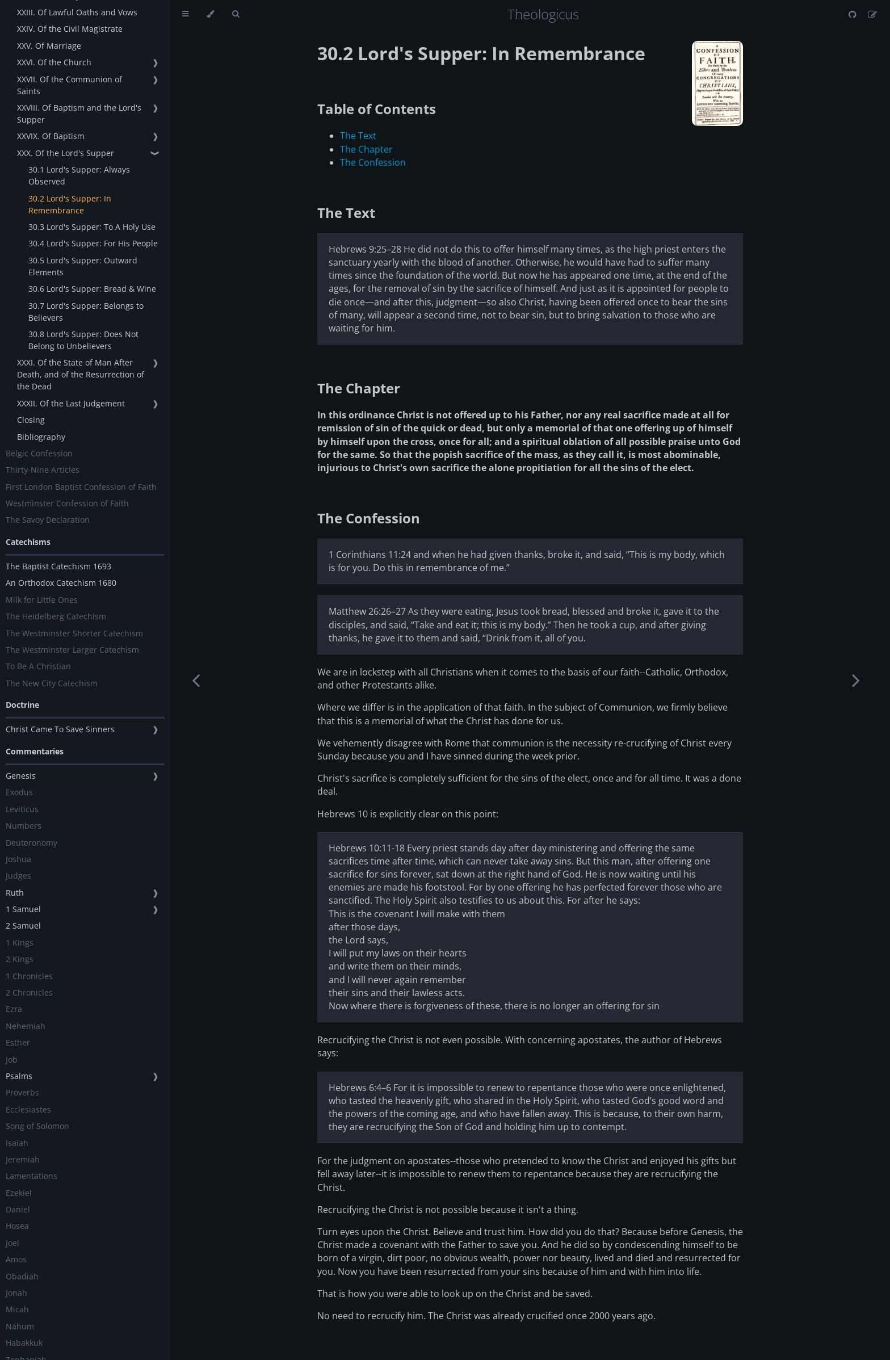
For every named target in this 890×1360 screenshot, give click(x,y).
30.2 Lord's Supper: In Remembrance (69, 204)
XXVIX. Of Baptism (51, 136)
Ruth (15, 892)
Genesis (21, 775)
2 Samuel (23, 925)
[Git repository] (853, 14)
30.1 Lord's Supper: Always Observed (79, 175)
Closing (31, 419)
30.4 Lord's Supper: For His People (93, 243)
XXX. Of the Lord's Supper (65, 153)
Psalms (19, 1076)
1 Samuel (23, 909)
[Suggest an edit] (872, 14)
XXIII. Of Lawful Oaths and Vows (77, 12)
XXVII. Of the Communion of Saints (69, 85)
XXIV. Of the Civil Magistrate (70, 28)
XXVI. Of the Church (54, 62)
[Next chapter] (855, 680)
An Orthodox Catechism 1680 (61, 582)
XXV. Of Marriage (49, 45)
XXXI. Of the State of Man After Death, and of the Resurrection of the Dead (80, 374)
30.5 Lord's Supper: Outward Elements (82, 266)
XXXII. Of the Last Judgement (71, 403)
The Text (358, 135)
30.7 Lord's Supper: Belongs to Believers (86, 311)
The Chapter (366, 149)
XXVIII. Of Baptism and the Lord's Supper (79, 113)
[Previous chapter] (195, 680)
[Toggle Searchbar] (235, 14)
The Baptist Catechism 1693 (58, 566)
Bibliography (41, 436)
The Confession (373, 162)
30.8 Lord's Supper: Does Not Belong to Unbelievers (83, 340)
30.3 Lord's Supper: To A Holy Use (92, 226)
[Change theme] (210, 14)
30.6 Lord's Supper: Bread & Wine (92, 288)
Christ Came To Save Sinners (60, 729)
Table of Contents (376, 108)
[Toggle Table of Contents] (185, 14)
